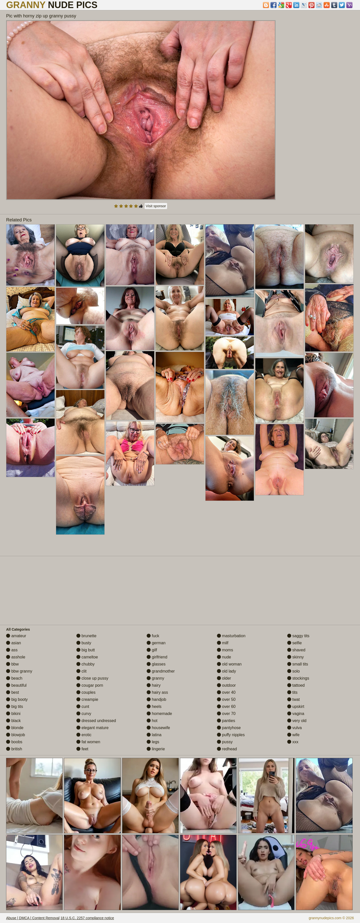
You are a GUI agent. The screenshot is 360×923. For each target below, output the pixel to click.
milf (222, 643)
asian (13, 643)
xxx (292, 742)
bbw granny (19, 671)
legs (153, 742)
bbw (12, 664)
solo (293, 671)
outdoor (226, 685)
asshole (15, 657)
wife (293, 735)
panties (226, 721)
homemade (159, 713)
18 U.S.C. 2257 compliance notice (87, 918)
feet (82, 749)
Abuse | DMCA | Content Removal (32, 918)
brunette (86, 636)
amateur (16, 636)
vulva (294, 728)
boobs (14, 742)
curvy (83, 713)
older (224, 678)
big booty (17, 699)
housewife (158, 728)
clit (81, 671)
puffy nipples (231, 735)
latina (154, 735)
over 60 (226, 706)
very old (296, 721)
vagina (295, 713)
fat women (88, 742)
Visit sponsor (156, 206)
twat (293, 699)
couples (86, 692)
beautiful (16, 685)
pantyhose (229, 728)
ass (11, 650)
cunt (82, 706)
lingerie (156, 749)
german (156, 643)
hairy (154, 685)
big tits (14, 706)
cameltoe (87, 657)
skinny (295, 657)
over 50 (226, 699)
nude (224, 657)
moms (225, 650)
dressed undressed (96, 721)
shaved (296, 650)
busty (83, 643)
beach (14, 678)
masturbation (231, 636)
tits (292, 692)
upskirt (295, 706)
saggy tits (298, 636)
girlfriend (157, 657)
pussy (225, 742)
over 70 (226, 713)
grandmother (161, 671)
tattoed (296, 685)
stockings (298, 678)
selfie (294, 643)
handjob (156, 699)
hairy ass (157, 692)
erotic (84, 735)
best (12, 692)
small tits (297, 664)
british (14, 749)
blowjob (15, 735)
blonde (15, 728)
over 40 (226, 692)
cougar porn (89, 685)
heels (154, 706)
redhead (227, 749)
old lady (226, 671)
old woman (229, 664)
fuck (153, 636)
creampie (87, 699)
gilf (152, 650)
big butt (85, 650)
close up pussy (92, 678)
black (13, 721)
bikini (13, 713)
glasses (156, 664)
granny (155, 678)
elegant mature (92, 728)
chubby (85, 664)
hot (152, 721)
